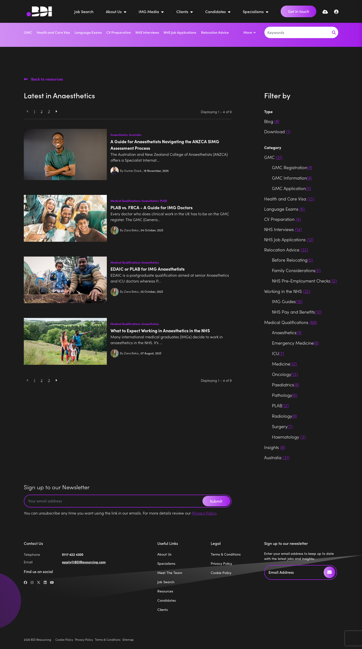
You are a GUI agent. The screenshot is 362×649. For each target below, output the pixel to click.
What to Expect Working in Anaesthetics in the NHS (160, 330)
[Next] (56, 111)
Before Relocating (292, 260)
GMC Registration (292, 167)
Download (277, 131)
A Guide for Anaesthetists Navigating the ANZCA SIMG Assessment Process (164, 144)
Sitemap (128, 639)
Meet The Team (169, 572)
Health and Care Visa (53, 32)
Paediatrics (285, 385)
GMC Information (292, 178)
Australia (135, 135)
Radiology (284, 416)
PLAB (163, 201)
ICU (278, 353)
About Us (114, 11)
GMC (28, 32)
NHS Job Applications (180, 32)
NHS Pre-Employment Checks (304, 281)
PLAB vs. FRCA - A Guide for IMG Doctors (151, 207)
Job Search (83, 11)
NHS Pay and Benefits (297, 312)
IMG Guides (287, 301)
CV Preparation (118, 32)
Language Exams (88, 32)
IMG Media (149, 11)
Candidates (216, 11)
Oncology (285, 374)
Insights (274, 447)
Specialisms (254, 11)
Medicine (284, 364)
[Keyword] (297, 32)
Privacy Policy (204, 513)
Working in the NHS (287, 291)
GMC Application (291, 188)
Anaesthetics (119, 135)
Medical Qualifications (125, 201)
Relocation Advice (215, 32)
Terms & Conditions (226, 554)
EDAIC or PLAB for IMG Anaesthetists (147, 269)
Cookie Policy (221, 572)
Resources (165, 591)
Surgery (282, 426)
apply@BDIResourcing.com (84, 561)
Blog (271, 121)
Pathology (284, 395)
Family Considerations (296, 270)
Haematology (289, 437)
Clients (182, 11)
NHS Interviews (147, 32)
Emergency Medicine (295, 343)
